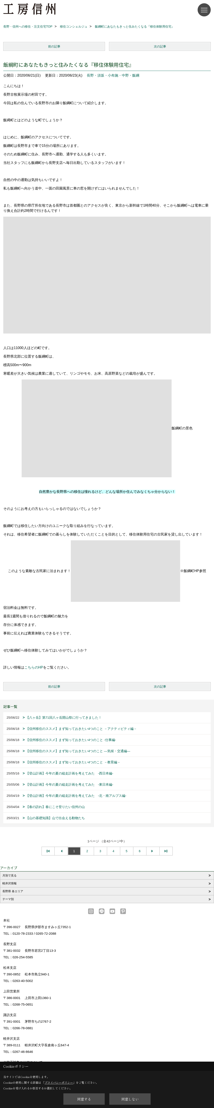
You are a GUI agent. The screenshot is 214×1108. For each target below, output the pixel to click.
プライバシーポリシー (59, 1082)
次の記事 (160, 46)
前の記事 (54, 46)
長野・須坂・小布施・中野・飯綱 (113, 75)
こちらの (31, 667)
